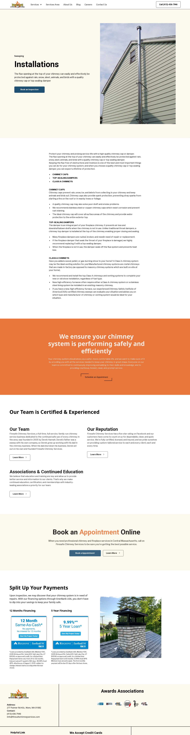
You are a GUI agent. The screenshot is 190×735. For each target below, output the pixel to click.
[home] (17, 4)
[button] (36, 4)
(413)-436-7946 (14, 713)
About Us (67, 4)
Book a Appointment (89, 553)
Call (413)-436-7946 (168, 4)
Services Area (52, 4)
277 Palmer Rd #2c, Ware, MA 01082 (24, 707)
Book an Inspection (29, 89)
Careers (88, 4)
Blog (78, 4)
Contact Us (101, 4)
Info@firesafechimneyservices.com (23, 716)
